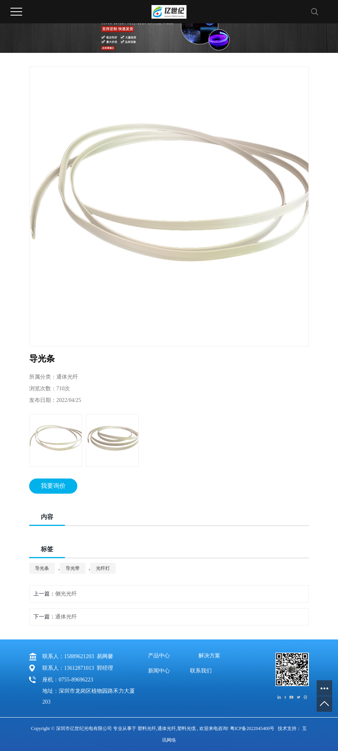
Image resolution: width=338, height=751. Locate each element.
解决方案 (209, 655)
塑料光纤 (147, 728)
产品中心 (159, 655)
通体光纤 (66, 617)
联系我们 (201, 671)
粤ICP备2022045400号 (252, 728)
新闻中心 (159, 671)
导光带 (73, 568)
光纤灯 (103, 568)
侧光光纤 (66, 594)
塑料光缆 (186, 728)
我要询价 (53, 485)
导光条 (42, 568)
